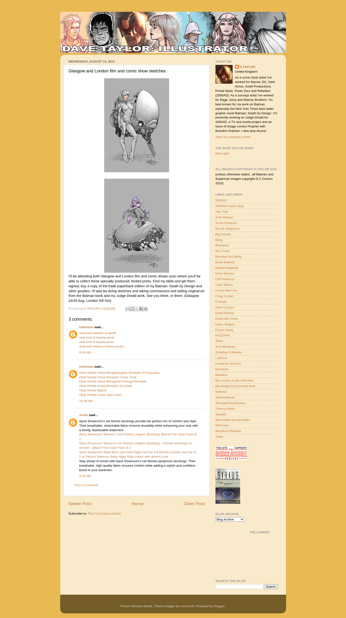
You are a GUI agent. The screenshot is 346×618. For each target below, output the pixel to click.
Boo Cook (222, 251)
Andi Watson (224, 217)
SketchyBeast (225, 397)
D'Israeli (221, 301)
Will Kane (222, 425)
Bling (219, 240)
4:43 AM (85, 352)
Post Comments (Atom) (104, 513)
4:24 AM (85, 476)
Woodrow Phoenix (228, 431)
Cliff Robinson (225, 279)
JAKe (219, 341)
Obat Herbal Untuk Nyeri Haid (100, 395)
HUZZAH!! (222, 335)
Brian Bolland (224, 262)
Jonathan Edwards (228, 352)
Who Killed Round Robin (232, 420)
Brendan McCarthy (228, 256)
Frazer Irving (224, 330)
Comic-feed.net (226, 290)
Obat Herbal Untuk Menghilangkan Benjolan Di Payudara (119, 372)
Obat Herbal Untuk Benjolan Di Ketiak (105, 386)
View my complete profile (233, 137)
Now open (222, 153)
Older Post (194, 503)
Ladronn (221, 358)
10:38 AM (86, 401)
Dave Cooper (224, 307)
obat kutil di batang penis (96, 337)
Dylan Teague (225, 324)
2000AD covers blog (229, 206)
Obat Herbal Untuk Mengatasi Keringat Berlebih (112, 381)
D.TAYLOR (247, 67)
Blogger (219, 606)
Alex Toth (221, 211)
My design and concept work (235, 386)
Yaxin (219, 436)
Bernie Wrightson (227, 228)
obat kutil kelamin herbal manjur (101, 346)
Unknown (86, 327)
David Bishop (224, 313)
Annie (83, 415)
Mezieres (221, 369)
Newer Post (79, 503)
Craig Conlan (224, 296)
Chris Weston (225, 273)
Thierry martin (225, 408)
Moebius (221, 375)
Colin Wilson (224, 285)
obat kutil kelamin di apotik (97, 333)
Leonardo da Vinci (228, 363)
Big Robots (223, 234)
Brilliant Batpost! (227, 268)
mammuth (187, 606)
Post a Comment (86, 485)
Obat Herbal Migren (93, 390)
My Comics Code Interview (234, 380)
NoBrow (221, 392)
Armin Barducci (226, 223)
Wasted (220, 414)
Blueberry (222, 245)
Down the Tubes (227, 318)
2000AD (221, 200)
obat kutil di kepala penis (96, 342)
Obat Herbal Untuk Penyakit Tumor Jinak (108, 377)
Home (137, 503)
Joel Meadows (225, 346)
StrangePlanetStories (230, 403)
